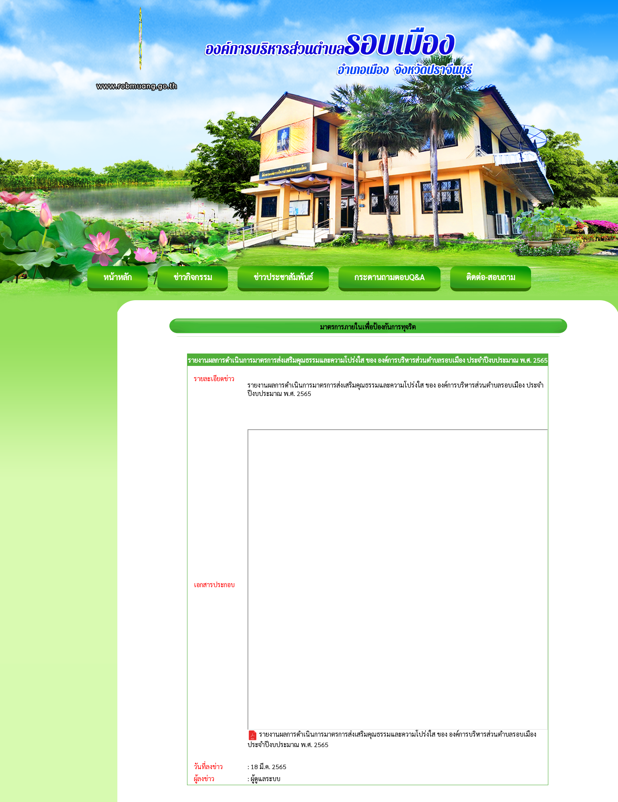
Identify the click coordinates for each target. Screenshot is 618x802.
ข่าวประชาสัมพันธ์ (283, 277)
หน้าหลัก (117, 277)
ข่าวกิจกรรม (192, 277)
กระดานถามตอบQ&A (389, 277)
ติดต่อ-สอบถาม (490, 277)
